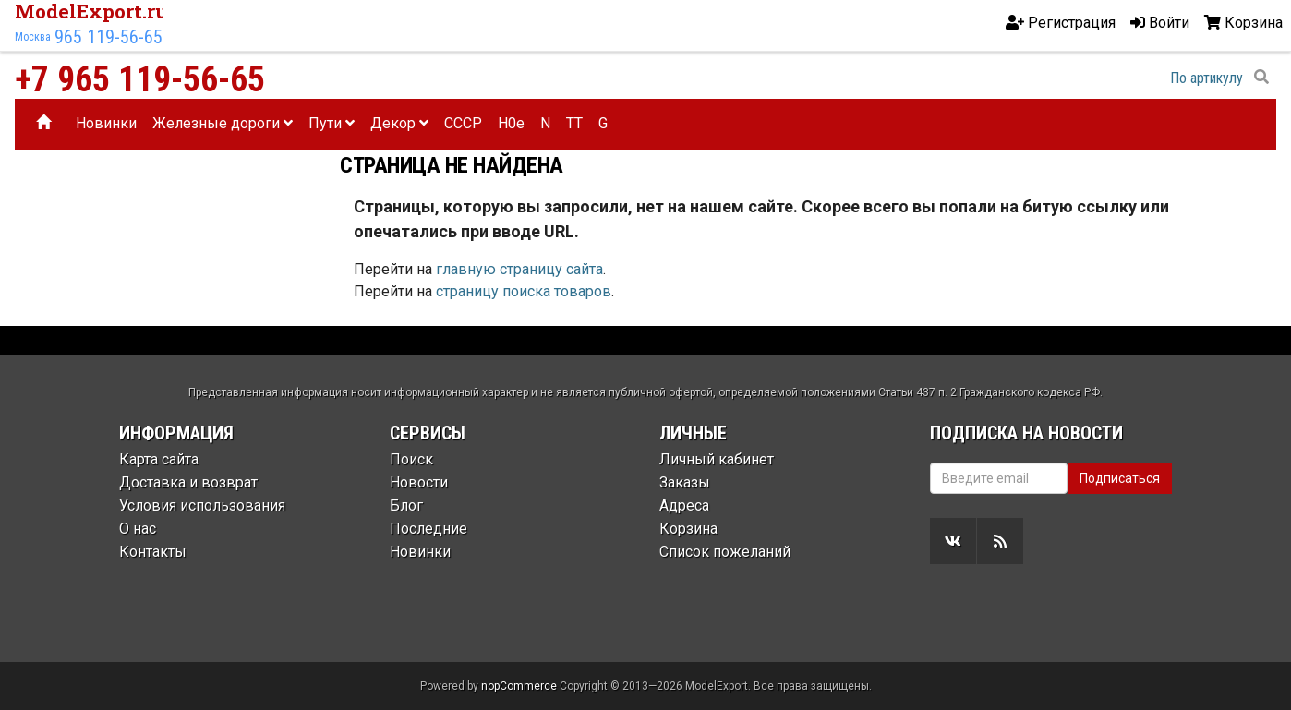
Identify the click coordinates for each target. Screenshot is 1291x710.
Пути (331, 123)
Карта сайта (159, 459)
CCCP (463, 123)
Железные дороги (222, 123)
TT (574, 123)
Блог (406, 505)
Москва (33, 36)
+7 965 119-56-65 (140, 79)
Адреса (684, 505)
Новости (419, 482)
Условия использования (202, 505)
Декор (399, 123)
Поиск (411, 459)
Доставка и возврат (188, 482)
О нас (137, 528)
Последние (428, 528)
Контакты (153, 551)
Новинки (106, 123)
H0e (511, 123)
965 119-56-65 (108, 37)
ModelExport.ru (91, 11)
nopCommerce (519, 686)
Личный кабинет (716, 459)
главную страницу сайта (519, 269)
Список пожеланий (724, 551)
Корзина (688, 528)
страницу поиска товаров (523, 291)
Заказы (684, 482)
